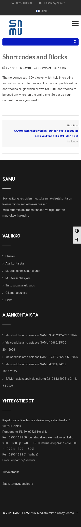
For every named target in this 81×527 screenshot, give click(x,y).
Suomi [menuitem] (44, 10)
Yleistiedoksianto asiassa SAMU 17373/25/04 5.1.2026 (41, 357)
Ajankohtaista (14, 263)
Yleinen (61, 68)
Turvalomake (10, 472)
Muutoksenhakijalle (18, 278)
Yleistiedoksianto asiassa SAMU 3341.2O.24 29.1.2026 (41, 335)
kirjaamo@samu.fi (52, 2)
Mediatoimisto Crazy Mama (55, 513)
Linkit (8, 300)
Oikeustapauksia (16, 293)
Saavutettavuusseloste (17, 484)
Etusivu (10, 256)
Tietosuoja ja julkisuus (20, 285)
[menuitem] (42, 10)
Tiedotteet (73, 141)
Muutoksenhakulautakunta (22, 271)
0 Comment (44, 68)
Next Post (40, 131)
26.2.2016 (11, 68)
